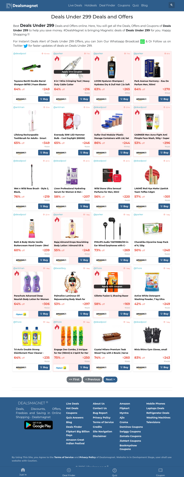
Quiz (135, 5)
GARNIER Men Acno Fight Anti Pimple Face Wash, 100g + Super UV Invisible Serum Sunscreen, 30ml (152, 136)
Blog (144, 5)
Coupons (124, 5)
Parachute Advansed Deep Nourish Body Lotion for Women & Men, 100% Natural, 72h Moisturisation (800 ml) (31, 297)
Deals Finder (74, 426)
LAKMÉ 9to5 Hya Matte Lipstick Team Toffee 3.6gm (151, 190)
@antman (18, 107)
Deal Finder (107, 5)
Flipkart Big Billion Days (78, 433)
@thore (98, 268)
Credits (97, 426)
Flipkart (124, 408)
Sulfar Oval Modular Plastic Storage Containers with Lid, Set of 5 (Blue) (111, 136)
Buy (44, 99)
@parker (58, 53)
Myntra (124, 412)
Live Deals (75, 5)
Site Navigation (102, 431)
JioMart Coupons (130, 440)
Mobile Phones (155, 403)
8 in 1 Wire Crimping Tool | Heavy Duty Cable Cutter (72, 83)
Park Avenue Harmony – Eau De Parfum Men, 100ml (151, 83)
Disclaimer (99, 436)
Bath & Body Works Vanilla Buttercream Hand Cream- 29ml (31, 244)
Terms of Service (103, 422)
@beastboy (60, 268)
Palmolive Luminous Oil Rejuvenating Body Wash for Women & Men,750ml (69, 297)
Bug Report (100, 412)
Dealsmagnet (33, 403)
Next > (110, 379)
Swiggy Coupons (130, 431)
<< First (74, 379)
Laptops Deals (155, 408)
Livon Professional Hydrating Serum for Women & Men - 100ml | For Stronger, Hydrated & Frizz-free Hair (71, 190)
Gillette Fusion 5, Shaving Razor (111, 295)
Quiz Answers (74, 417)
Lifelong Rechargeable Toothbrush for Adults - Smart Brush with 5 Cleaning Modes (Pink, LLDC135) (30, 136)
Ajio (122, 417)
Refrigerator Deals (157, 412)
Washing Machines (158, 417)
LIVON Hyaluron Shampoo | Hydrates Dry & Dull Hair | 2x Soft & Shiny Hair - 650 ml (112, 83)
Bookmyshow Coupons (128, 447)
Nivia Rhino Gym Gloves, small (150, 349)
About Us (99, 403)
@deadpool (19, 53)
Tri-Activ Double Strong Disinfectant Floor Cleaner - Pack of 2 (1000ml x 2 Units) (29, 351)
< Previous (92, 379)
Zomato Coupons (130, 436)
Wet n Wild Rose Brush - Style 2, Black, (31, 190)
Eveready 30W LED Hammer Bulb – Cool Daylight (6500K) (69, 136)
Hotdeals (91, 5)
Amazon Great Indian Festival (75, 441)
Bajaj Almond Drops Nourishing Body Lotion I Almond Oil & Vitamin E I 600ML (71, 244)
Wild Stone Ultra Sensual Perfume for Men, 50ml (107, 190)
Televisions (153, 422)
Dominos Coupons (131, 426)
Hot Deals (72, 408)
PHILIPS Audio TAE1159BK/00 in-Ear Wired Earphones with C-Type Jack (111, 244)
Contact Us (100, 408)
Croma (124, 422)
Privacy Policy (101, 417)
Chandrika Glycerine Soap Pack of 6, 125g (151, 244)
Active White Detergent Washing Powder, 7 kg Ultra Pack (149, 297)
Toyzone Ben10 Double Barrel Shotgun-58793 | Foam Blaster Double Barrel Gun (30, 83)
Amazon (125, 403)
